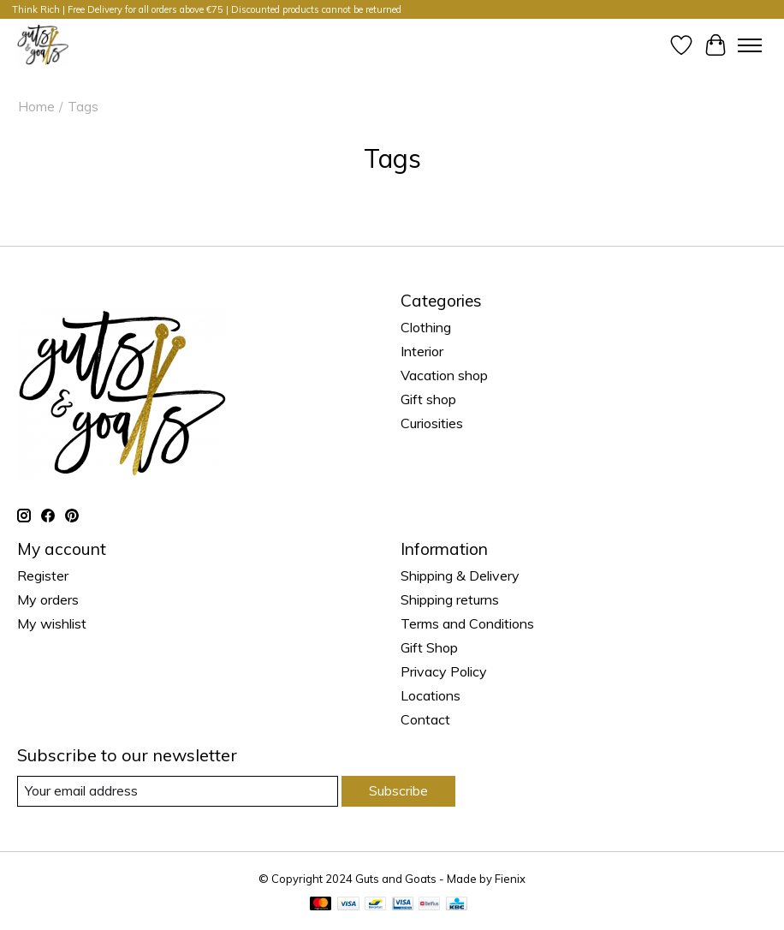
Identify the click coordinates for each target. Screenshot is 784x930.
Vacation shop (444, 375)
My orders (48, 599)
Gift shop (428, 399)
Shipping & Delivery (460, 575)
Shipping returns (450, 599)
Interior (422, 351)
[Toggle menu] (750, 45)
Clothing (426, 327)
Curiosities (432, 423)
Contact (425, 719)
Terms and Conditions (467, 623)
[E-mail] (177, 791)
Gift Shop (429, 647)
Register (42, 575)
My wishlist (51, 623)
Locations (430, 695)
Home (36, 106)
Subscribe (398, 790)
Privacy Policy (444, 671)
